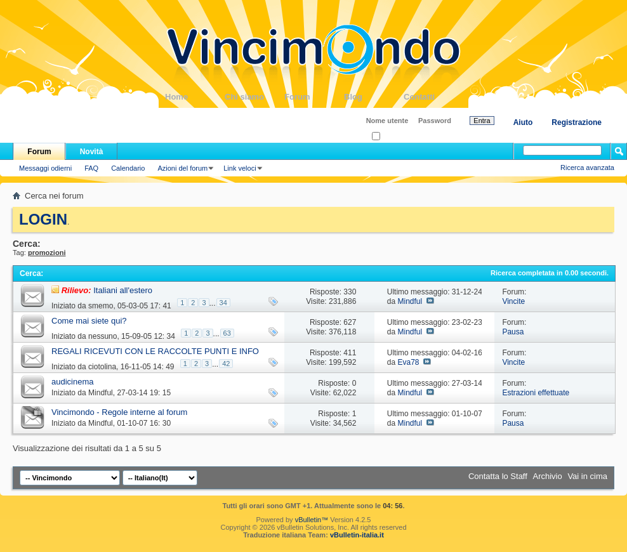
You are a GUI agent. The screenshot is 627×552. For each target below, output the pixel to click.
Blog (374, 97)
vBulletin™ (312, 519)
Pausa (513, 331)
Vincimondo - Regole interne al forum (119, 412)
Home (195, 97)
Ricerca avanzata (587, 167)
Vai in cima (587, 476)
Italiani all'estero (122, 290)
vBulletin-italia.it (357, 535)
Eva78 (408, 362)
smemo (100, 305)
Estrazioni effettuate (535, 392)
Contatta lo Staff (497, 476)
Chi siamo (254, 97)
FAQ (91, 168)
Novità (91, 151)
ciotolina (102, 366)
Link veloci (239, 168)
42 (226, 363)
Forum (314, 97)
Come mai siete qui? (89, 320)
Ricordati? (391, 136)
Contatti (433, 97)
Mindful (409, 301)
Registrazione (576, 122)
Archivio (547, 476)
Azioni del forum (182, 168)
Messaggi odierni (45, 168)
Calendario (128, 168)
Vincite (513, 301)
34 (223, 302)
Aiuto (523, 122)
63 (227, 333)
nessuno (102, 336)
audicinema (72, 381)
